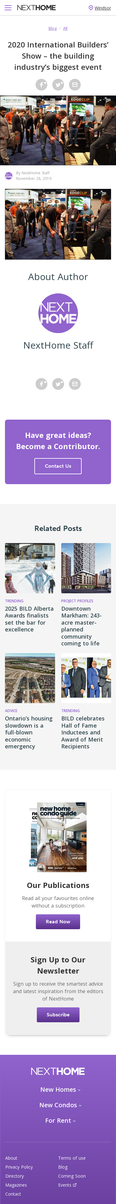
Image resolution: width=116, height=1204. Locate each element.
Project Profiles (77, 601)
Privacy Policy (19, 1167)
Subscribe (58, 1015)
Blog (53, 28)
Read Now (58, 922)
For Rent (58, 1120)
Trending (14, 601)
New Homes (58, 1089)
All (65, 28)
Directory (14, 1176)
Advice (11, 710)
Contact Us (58, 466)
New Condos (58, 1105)
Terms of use (72, 1158)
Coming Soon (72, 1176)
